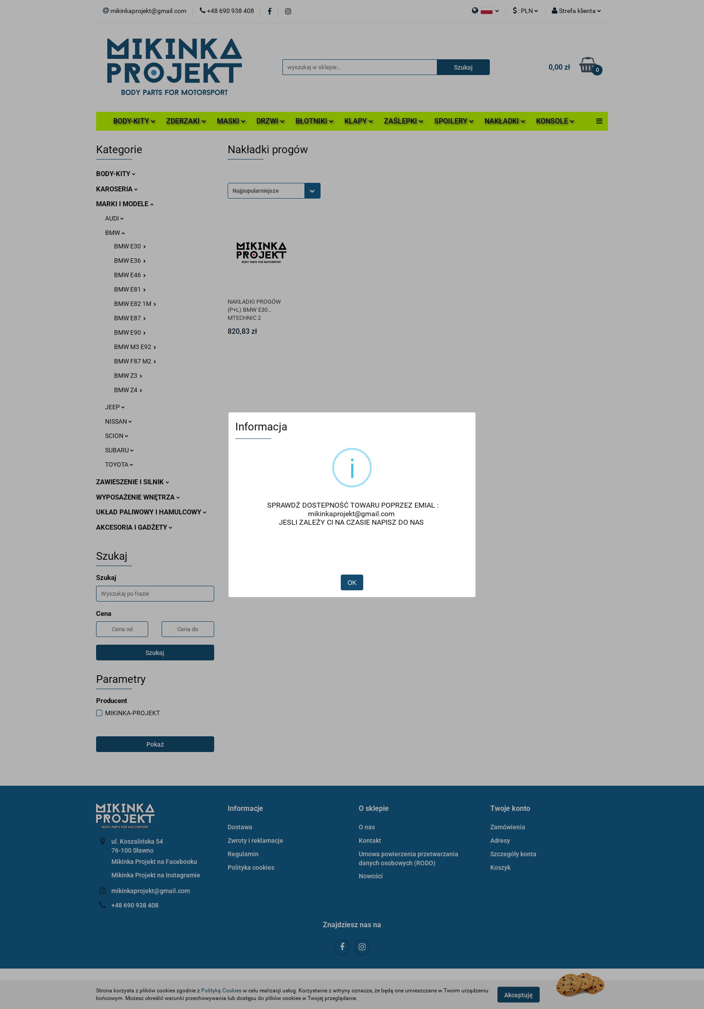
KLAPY (358, 121)
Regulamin (243, 854)
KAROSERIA (117, 189)
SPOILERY (454, 121)
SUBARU (119, 450)
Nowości (371, 876)
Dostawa (240, 827)
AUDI (114, 218)
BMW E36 (130, 260)
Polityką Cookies (221, 990)
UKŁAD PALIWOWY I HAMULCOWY (151, 512)
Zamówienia (507, 827)
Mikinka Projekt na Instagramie (155, 875)
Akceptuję (518, 994)
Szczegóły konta (513, 854)
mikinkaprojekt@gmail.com (150, 890)
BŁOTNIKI (314, 121)
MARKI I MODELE (125, 204)
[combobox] (274, 191)
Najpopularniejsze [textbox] (256, 190)
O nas (367, 827)
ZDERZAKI (186, 121)
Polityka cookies (251, 867)
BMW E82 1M (135, 303)
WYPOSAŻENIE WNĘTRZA (138, 497)
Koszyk (500, 867)
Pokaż (155, 744)
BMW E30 (130, 246)
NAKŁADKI (504, 121)
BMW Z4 (128, 390)
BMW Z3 (128, 375)
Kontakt (370, 840)
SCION (116, 435)
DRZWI (270, 121)
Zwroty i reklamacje (255, 840)
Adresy (500, 840)
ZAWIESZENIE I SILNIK (132, 482)
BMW (115, 232)
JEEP (115, 407)
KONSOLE (555, 121)
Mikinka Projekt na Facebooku (154, 861)
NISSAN (118, 421)
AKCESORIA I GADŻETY (134, 527)
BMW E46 (130, 275)
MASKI (231, 121)
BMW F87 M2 (135, 361)
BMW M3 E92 (135, 346)
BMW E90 (130, 332)
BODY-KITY (134, 121)
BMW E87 (130, 318)
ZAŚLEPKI (403, 121)
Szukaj (154, 652)
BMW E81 (130, 289)
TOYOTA (119, 464)
